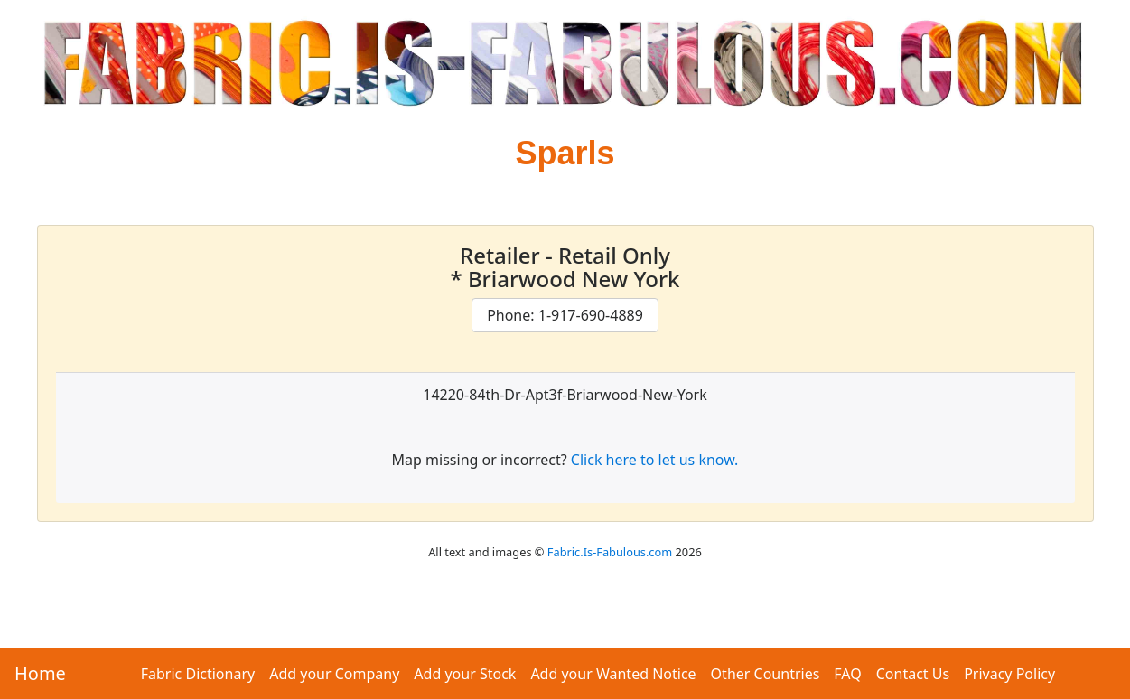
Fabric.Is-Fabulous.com (609, 552)
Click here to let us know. (655, 460)
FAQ (847, 674)
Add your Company (334, 674)
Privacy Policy (1009, 674)
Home (40, 673)
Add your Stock (465, 674)
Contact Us (912, 674)
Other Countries (765, 674)
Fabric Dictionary (198, 674)
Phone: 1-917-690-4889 (565, 315)
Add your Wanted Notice (613, 674)
